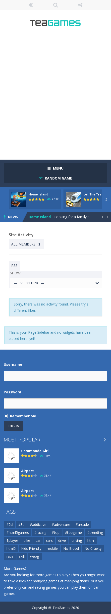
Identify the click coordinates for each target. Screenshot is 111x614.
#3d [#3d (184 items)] (21, 524)
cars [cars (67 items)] (49, 540)
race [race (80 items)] (9, 556)
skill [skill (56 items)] (22, 556)
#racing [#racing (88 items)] (40, 532)
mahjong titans (76, 581)
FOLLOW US (80, 5)
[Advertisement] (55, 95)
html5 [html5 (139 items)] (11, 548)
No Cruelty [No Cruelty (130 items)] (93, 548)
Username (13, 364)
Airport (27, 470)
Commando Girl (35, 450)
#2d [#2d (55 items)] (9, 524)
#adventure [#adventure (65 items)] (61, 524)
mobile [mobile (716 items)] (52, 548)
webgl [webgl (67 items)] (35, 556)
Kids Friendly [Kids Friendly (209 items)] (31, 548)
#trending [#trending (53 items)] (95, 532)
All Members (26, 244)
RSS (14, 265)
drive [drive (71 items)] (62, 540)
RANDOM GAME (58, 178)
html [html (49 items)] (91, 540)
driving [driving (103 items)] (76, 540)
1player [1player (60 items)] (12, 540)
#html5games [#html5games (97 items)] (17, 532)
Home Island (38, 194)
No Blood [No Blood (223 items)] (71, 548)
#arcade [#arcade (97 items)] (82, 524)
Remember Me (23, 416)
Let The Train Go (96, 194)
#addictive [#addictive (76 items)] (38, 524)
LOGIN (31, 5)
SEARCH (56, 5)
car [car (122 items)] (38, 540)
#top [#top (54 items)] (55, 532)
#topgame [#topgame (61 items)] (73, 532)
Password (12, 392)
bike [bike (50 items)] (27, 540)
